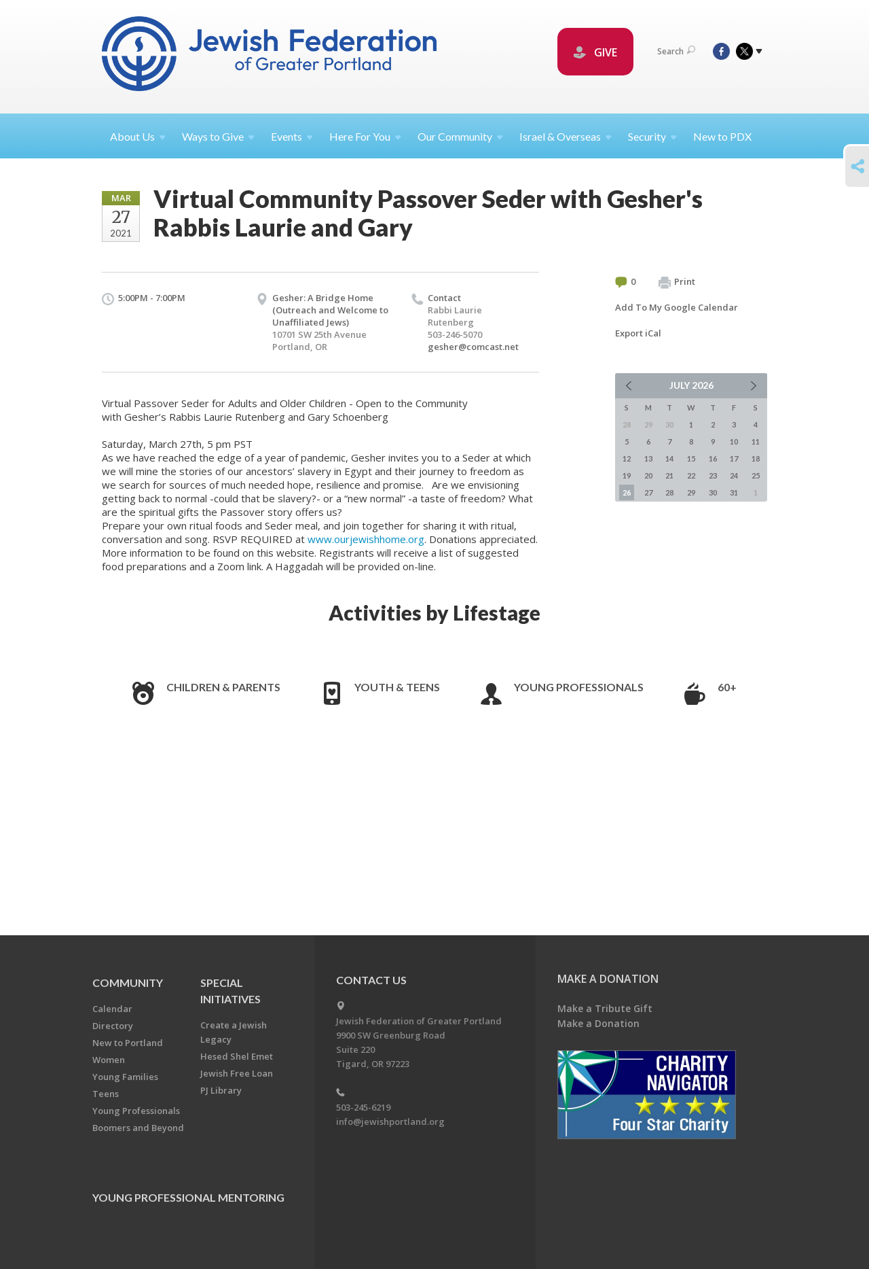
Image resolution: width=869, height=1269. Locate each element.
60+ (727, 686)
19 (627, 475)
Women (108, 1060)
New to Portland (127, 1043)
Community (127, 982)
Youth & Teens (397, 686)
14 (669, 458)
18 (756, 458)
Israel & (565, 136)
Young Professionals (579, 686)
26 (627, 492)
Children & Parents (223, 686)
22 (691, 475)
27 (648, 492)
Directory (112, 1026)
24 (734, 475)
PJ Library (221, 1090)
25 (756, 475)
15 (691, 458)
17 (734, 458)
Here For (365, 136)
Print (677, 282)
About (138, 136)
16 (713, 458)
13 (648, 458)
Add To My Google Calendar (676, 307)
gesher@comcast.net (473, 347)
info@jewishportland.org (390, 1121)
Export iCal (638, 333)
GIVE (595, 52)
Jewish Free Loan (236, 1073)
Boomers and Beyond (138, 1128)
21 (669, 475)
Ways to (218, 136)
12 (627, 458)
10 (734, 441)
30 (713, 492)
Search (676, 51)
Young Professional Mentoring (188, 1197)
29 (691, 492)
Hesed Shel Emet (236, 1056)
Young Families (125, 1077)
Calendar (112, 1009)
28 (669, 492)
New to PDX (722, 136)
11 (756, 441)
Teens (105, 1094)
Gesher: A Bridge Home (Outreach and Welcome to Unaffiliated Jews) (330, 310)
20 (648, 475)
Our (460, 136)
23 (713, 475)
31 (734, 492)
